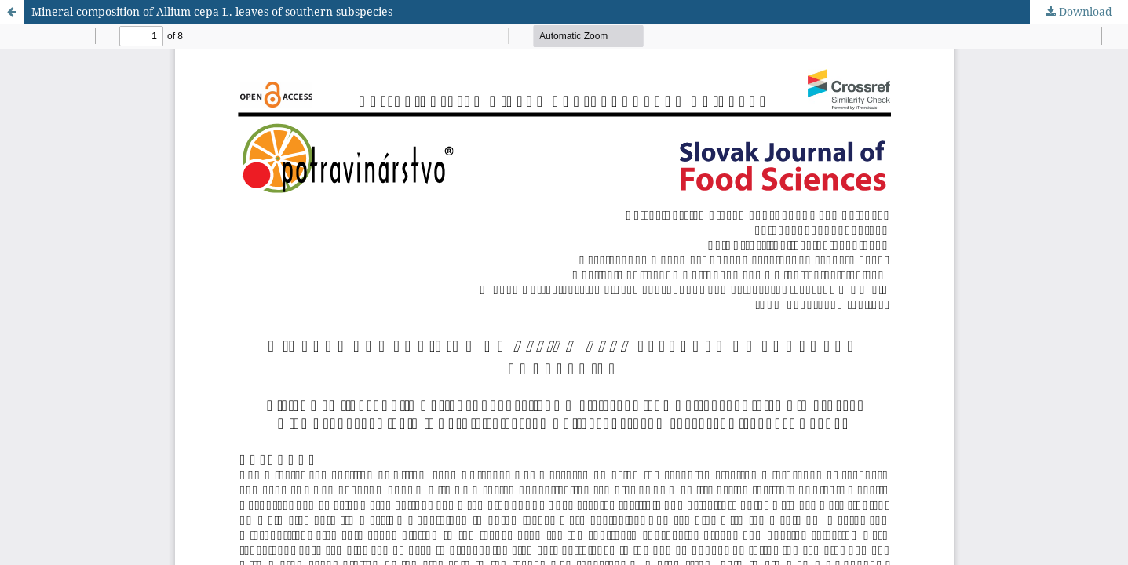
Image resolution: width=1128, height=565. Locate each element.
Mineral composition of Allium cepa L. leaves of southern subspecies (211, 11)
